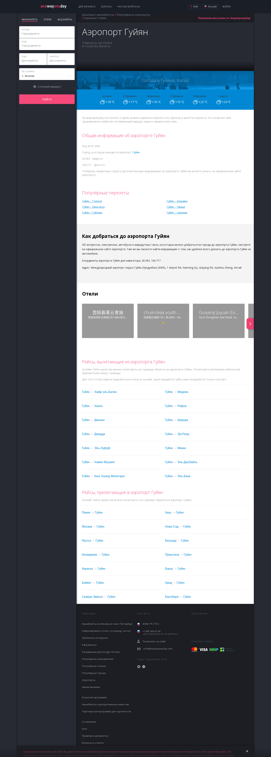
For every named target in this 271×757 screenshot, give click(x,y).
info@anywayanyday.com (157, 648)
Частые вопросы (128, 6)
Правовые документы (95, 735)
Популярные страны (94, 666)
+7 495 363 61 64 (160, 633)
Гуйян (136, 152)
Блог (84, 728)
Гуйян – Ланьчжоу (93, 207)
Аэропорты (88, 680)
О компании (89, 721)
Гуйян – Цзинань (177, 212)
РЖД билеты (89, 645)
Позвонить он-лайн (154, 641)
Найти (47, 99)
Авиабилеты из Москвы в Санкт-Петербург (107, 623)
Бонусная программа (94, 697)
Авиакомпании (91, 687)
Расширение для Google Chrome (101, 652)
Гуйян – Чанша (176, 207)
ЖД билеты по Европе (95, 638)
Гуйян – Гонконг (92, 201)
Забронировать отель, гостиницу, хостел (106, 630)
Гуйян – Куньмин (177, 201)
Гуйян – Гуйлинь (92, 212)
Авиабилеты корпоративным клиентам (105, 704)
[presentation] (250, 323)
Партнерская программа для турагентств (106, 711)
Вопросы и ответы (93, 742)
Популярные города (94, 673)
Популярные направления (97, 659)
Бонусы (106, 6)
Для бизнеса (87, 6)
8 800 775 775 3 (151, 623)
